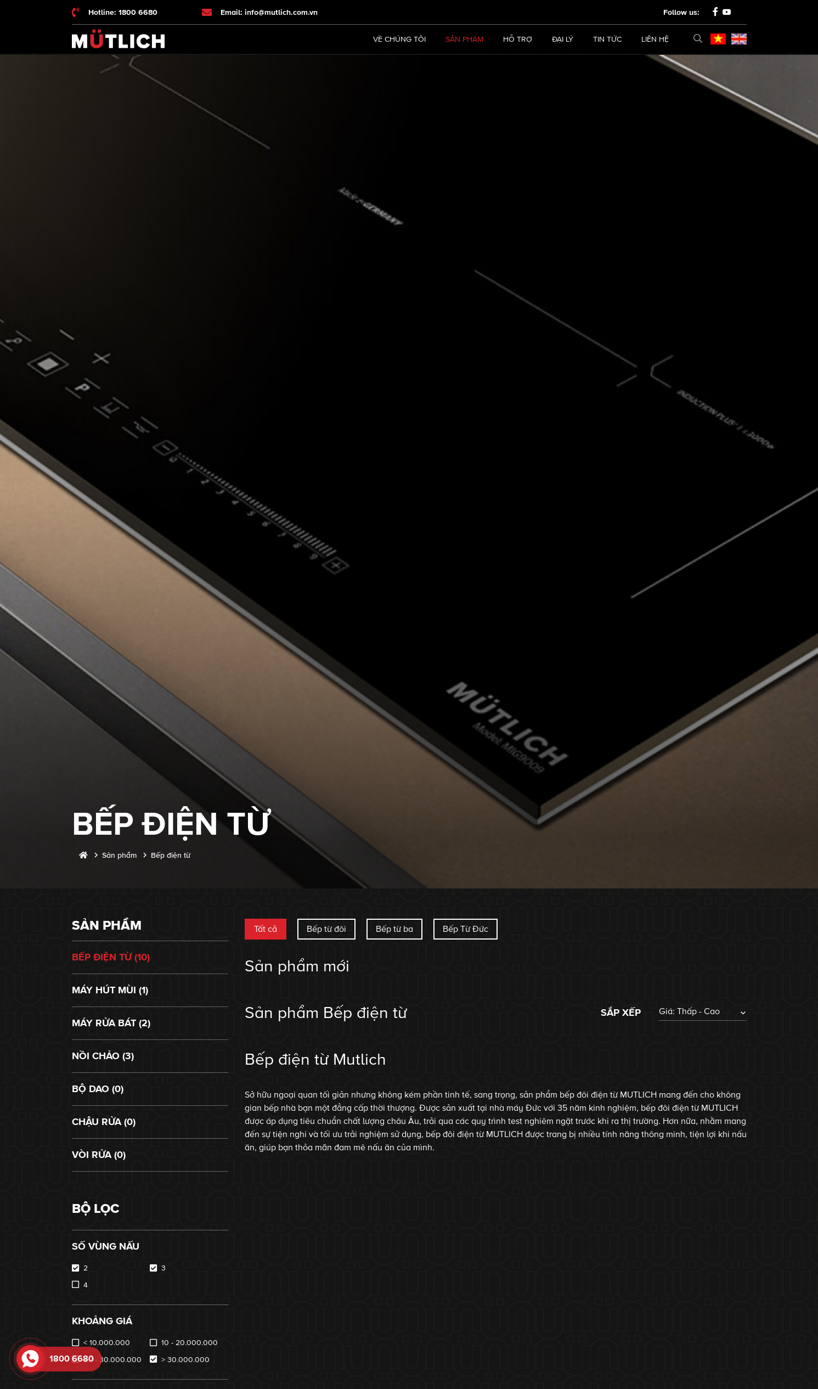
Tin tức (607, 39)
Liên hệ (655, 39)
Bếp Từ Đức (465, 929)
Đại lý (562, 39)
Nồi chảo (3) (103, 1056)
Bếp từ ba (394, 929)
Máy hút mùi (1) (110, 990)
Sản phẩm (464, 39)
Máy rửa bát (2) (111, 1023)
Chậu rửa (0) (104, 1122)
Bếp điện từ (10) (111, 957)
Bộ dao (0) (97, 1089)
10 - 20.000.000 (189, 1342)
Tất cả (265, 929)
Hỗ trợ (517, 39)
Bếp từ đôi (326, 929)
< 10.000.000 (106, 1342)
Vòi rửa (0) (99, 1155)
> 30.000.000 (185, 1359)
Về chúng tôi (399, 39)
